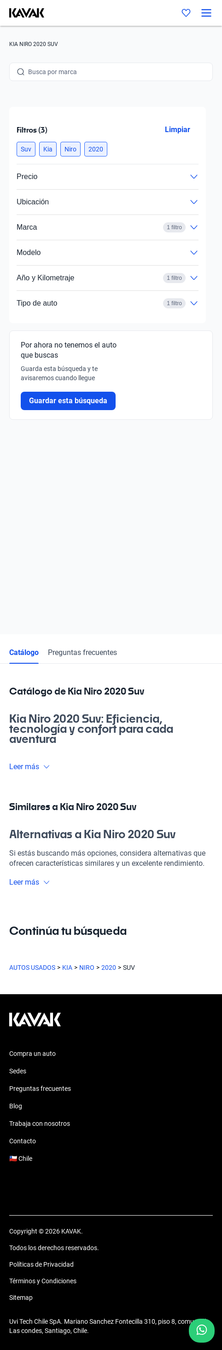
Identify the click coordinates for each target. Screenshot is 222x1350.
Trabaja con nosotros (39, 1123)
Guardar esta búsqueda (68, 400)
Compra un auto (32, 1053)
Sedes (17, 1071)
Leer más (29, 766)
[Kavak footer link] (35, 1024)
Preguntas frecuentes (82, 652)
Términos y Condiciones (42, 1281)
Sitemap (21, 1297)
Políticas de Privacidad (41, 1264)
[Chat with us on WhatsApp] (201, 1330)
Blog (15, 1106)
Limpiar (177, 129)
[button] (26, 149)
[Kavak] (22, 12)
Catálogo (24, 652)
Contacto (22, 1141)
